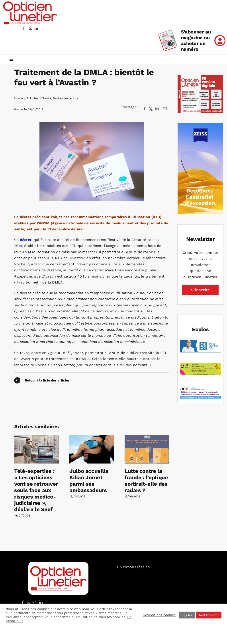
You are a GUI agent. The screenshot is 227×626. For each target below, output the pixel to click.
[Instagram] (33, 602)
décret (25, 240)
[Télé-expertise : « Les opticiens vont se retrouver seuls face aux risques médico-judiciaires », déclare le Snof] (36, 437)
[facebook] (24, 28)
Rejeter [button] (187, 615)
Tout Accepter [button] (209, 615)
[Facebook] (145, 109)
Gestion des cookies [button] (159, 615)
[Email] (165, 109)
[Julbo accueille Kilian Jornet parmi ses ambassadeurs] (91, 437)
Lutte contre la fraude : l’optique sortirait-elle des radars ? (146, 480)
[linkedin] (36, 28)
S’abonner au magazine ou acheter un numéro (196, 40)
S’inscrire (200, 290)
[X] (151, 109)
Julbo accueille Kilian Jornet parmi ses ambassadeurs (89, 480)
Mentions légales (135, 567)
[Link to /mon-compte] (219, 40)
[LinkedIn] (157, 109)
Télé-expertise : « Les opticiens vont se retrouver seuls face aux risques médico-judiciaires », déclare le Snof (36, 490)
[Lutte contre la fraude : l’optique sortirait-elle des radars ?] (147, 437)
